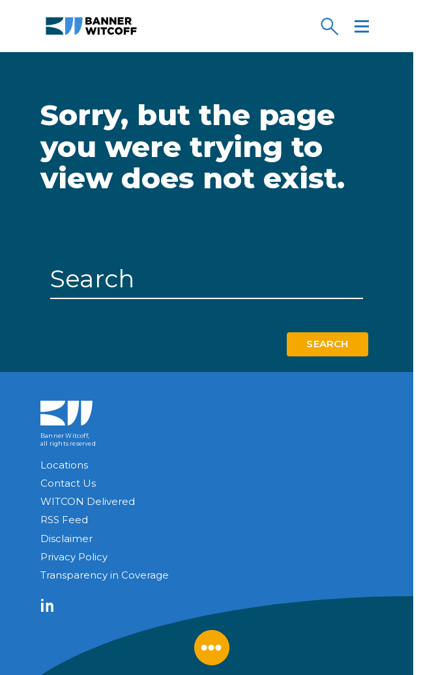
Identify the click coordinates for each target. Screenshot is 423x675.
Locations (64, 465)
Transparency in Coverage (104, 575)
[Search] (329, 26)
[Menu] (361, 26)
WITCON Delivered (87, 501)
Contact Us (68, 483)
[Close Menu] (211, 647)
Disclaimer (66, 538)
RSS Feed (64, 519)
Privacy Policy (74, 557)
